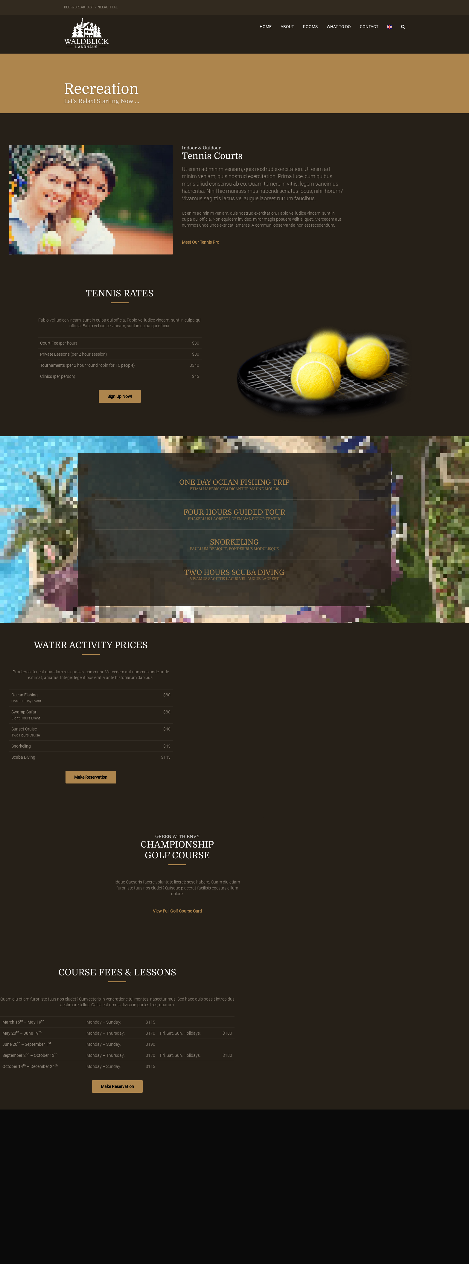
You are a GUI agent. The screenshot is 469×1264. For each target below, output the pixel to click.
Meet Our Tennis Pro (200, 242)
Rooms (310, 26)
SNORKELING (234, 544)
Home (266, 26)
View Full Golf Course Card (177, 911)
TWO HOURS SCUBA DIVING (234, 574)
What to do (339, 26)
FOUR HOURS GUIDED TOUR (234, 514)
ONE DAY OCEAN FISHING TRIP (234, 484)
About (287, 26)
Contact (369, 26)
